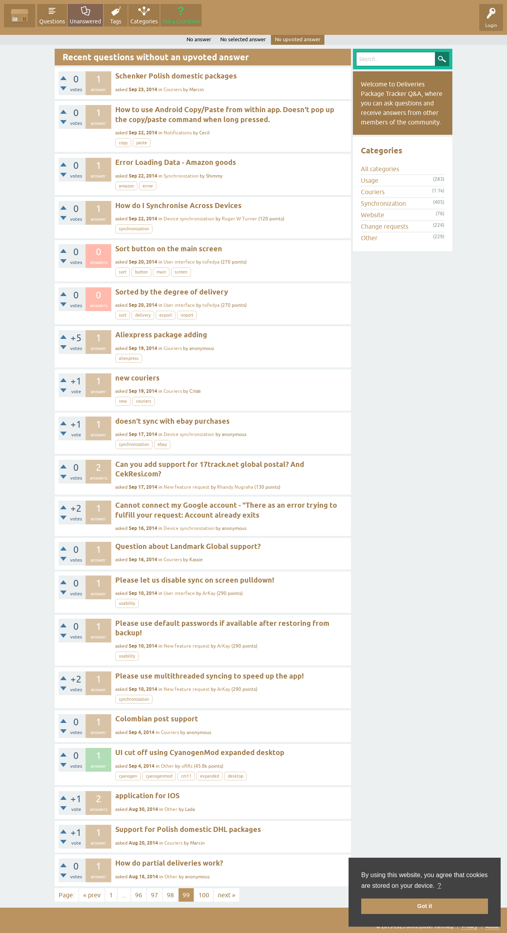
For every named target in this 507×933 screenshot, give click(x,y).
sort (122, 272)
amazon (126, 186)
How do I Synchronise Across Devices (178, 205)
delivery (143, 315)
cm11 (186, 776)
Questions (52, 21)
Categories (144, 21)
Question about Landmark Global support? (188, 546)
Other (167, 766)
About (492, 926)
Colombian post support (156, 719)
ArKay (208, 593)
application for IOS (147, 796)
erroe (148, 186)
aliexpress (129, 358)
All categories (380, 168)
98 (170, 895)
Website (372, 214)
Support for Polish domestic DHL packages (188, 829)
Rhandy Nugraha (235, 487)
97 (154, 895)
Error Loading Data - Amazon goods (175, 162)
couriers (143, 401)
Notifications (178, 133)
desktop (235, 776)
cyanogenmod (159, 776)
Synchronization (181, 176)
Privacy (469, 926)
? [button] (439, 885)
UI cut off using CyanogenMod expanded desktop (199, 752)
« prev (92, 895)
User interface (179, 262)
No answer (199, 39)
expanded (209, 776)
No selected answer (243, 39)
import (187, 315)
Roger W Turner (239, 219)
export (165, 315)
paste (141, 142)
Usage (369, 180)
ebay (162, 444)
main (161, 272)
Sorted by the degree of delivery (171, 292)
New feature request (187, 487)
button (141, 272)
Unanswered (85, 21)
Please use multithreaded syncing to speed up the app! (209, 676)
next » (226, 895)
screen (181, 272)
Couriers (173, 89)
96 (138, 895)
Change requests (384, 226)
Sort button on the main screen (168, 249)
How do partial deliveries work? (169, 863)
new (123, 401)
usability (127, 603)
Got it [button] (424, 906)
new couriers (137, 378)
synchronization (134, 228)
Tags (115, 21)
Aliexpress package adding (161, 335)
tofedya (210, 262)
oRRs (187, 766)
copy (123, 142)
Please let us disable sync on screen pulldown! (194, 580)
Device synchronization (189, 219)
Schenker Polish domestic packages (176, 76)
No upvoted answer (297, 39)
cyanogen (128, 776)
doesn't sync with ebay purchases (172, 421)
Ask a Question (181, 21)
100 (203, 895)
